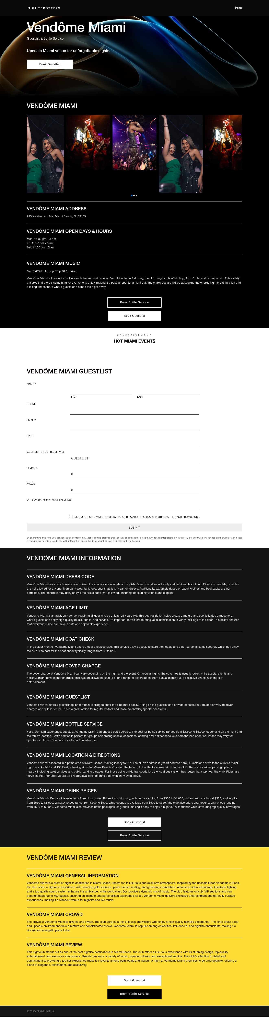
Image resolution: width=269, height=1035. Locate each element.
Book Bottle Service (134, 302)
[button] (131, 195)
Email (31, 420)
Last (140, 396)
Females (32, 468)
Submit (134, 527)
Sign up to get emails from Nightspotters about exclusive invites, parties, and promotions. (137, 517)
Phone (31, 404)
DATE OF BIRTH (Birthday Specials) (49, 499)
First (73, 396)
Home (238, 8)
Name (31, 384)
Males (31, 483)
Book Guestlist (49, 64)
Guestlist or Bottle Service (46, 452)
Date (30, 436)
